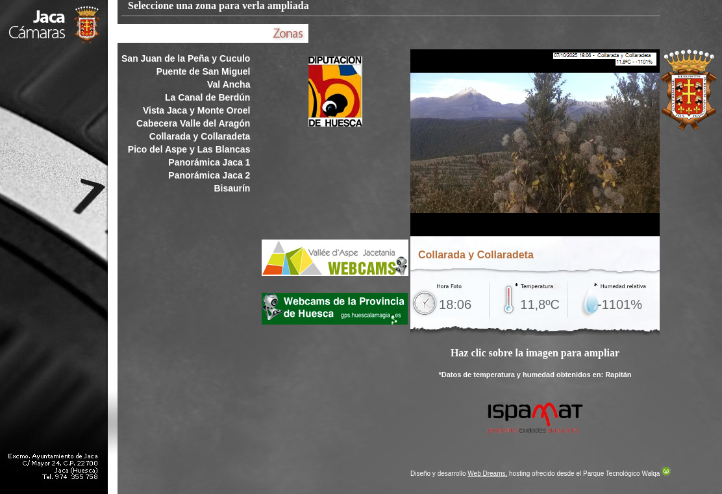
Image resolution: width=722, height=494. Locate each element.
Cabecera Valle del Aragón (193, 123)
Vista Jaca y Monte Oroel (196, 110)
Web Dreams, (487, 473)
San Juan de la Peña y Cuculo (185, 58)
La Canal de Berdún (207, 97)
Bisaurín (232, 188)
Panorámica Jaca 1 (209, 162)
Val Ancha (228, 84)
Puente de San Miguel (203, 71)
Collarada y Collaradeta (200, 136)
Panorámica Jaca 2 (209, 175)
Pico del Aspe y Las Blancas (189, 149)
